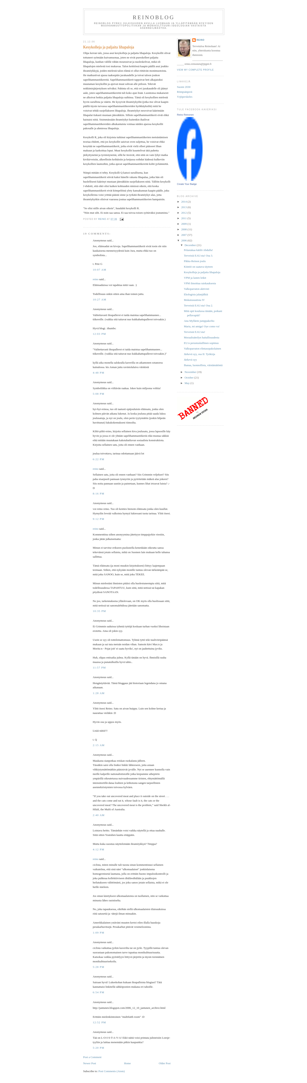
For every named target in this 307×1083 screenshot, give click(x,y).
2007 (184, 234)
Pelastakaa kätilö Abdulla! (198, 250)
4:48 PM (98, 372)
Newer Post (89, 1063)
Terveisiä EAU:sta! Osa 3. (198, 255)
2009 (184, 223)
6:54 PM (98, 992)
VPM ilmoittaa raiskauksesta (200, 283)
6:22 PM (98, 459)
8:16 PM (98, 493)
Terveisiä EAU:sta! (194, 331)
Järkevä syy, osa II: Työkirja (199, 354)
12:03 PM (99, 333)
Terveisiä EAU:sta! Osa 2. (198, 305)
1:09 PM (98, 932)
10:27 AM (99, 299)
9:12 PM (98, 518)
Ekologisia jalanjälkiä (196, 294)
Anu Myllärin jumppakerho (199, 320)
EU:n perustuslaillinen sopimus (201, 343)
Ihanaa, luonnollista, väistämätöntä (203, 365)
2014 (184, 201)
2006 (184, 240)
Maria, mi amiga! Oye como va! (202, 326)
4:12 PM (98, 849)
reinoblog (154, 17)
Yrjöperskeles (184, 96)
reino (95, 279)
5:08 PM (98, 393)
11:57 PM (99, 667)
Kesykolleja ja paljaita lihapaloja (202, 272)
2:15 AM (99, 745)
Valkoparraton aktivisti (196, 288)
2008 (184, 229)
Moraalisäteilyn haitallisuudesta (201, 337)
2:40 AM (99, 815)
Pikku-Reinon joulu (195, 261)
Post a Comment (92, 1057)
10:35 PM (99, 611)
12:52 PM (99, 1022)
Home (127, 1063)
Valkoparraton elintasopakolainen (202, 348)
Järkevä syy (190, 359)
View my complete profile (195, 70)
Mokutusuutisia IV (194, 300)
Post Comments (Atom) (111, 1071)
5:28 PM (98, 966)
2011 (184, 218)
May (187, 383)
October (189, 377)
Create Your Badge (187, 184)
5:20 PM (98, 1047)
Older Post (165, 1063)
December (191, 245)
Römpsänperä (184, 91)
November (191, 372)
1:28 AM (99, 693)
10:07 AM (99, 269)
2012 (184, 212)
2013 (184, 207)
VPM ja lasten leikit (195, 277)
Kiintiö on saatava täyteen (198, 266)
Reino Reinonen (185, 114)
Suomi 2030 (183, 86)
